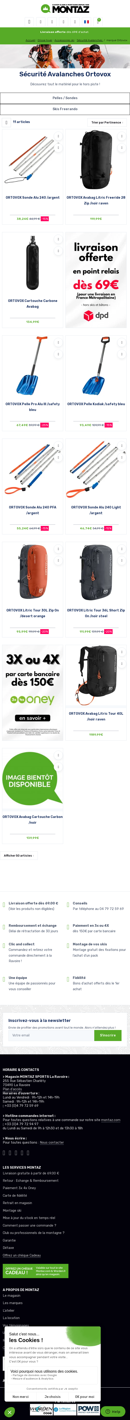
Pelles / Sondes (65, 98)
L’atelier (8, 1311)
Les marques (13, 1303)
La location (11, 1318)
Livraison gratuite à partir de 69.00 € (31, 1173)
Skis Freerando (65, 109)
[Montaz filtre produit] (6, 122)
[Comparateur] (75, 21)
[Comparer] (58, 147)
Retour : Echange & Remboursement (31, 1181)
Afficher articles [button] (18, 855)
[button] (40, 21)
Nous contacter (52, 1143)
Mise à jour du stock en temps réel (29, 1218)
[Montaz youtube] (22, 1152)
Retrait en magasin (17, 1203)
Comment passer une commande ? (29, 1226)
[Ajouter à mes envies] (58, 136)
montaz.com (110, 1120)
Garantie (9, 1240)
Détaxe (8, 1248)
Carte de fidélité (15, 1196)
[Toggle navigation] (29, 21)
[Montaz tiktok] (4, 1152)
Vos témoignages (16, 1326)
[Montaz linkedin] (28, 1152)
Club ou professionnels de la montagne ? (34, 1233)
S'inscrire (108, 1035)
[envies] (63, 21)
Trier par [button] (106, 122)
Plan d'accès (12, 1089)
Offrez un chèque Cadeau (22, 1255)
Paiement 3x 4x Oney (19, 1188)
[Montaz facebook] (16, 1152)
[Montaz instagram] (10, 1152)
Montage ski (12, 1211)
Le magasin (11, 1296)
